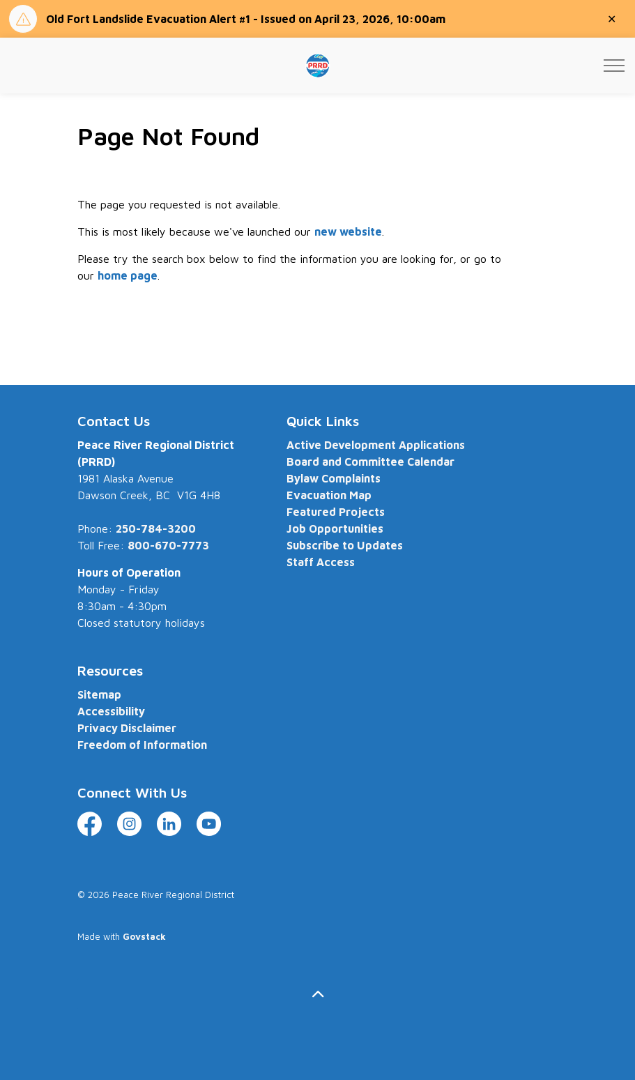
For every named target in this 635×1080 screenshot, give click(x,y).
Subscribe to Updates (344, 545)
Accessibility (111, 711)
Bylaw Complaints (333, 478)
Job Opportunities (334, 528)
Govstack (144, 936)
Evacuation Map (329, 495)
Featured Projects (335, 511)
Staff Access (320, 562)
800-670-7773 (168, 545)
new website (348, 231)
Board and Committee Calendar (370, 461)
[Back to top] (317, 994)
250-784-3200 (156, 528)
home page (128, 275)
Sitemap (99, 694)
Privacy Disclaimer (126, 728)
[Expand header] (614, 65)
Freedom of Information (142, 744)
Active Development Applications (375, 445)
